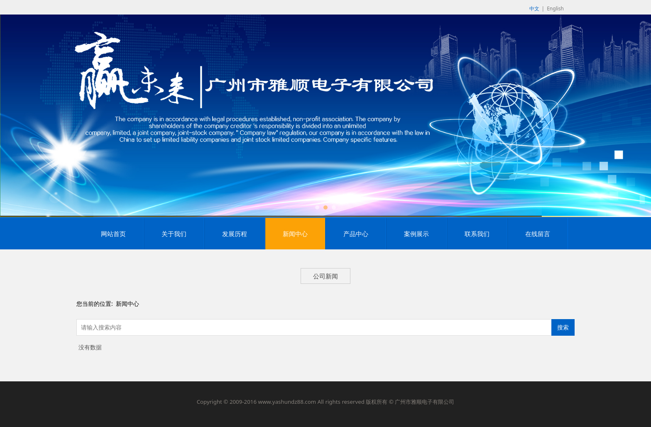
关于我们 (174, 233)
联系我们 (477, 233)
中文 (534, 8)
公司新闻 (325, 276)
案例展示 (416, 233)
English (555, 8)
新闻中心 (295, 233)
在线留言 (537, 233)
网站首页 (113, 233)
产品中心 (355, 233)
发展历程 (234, 233)
